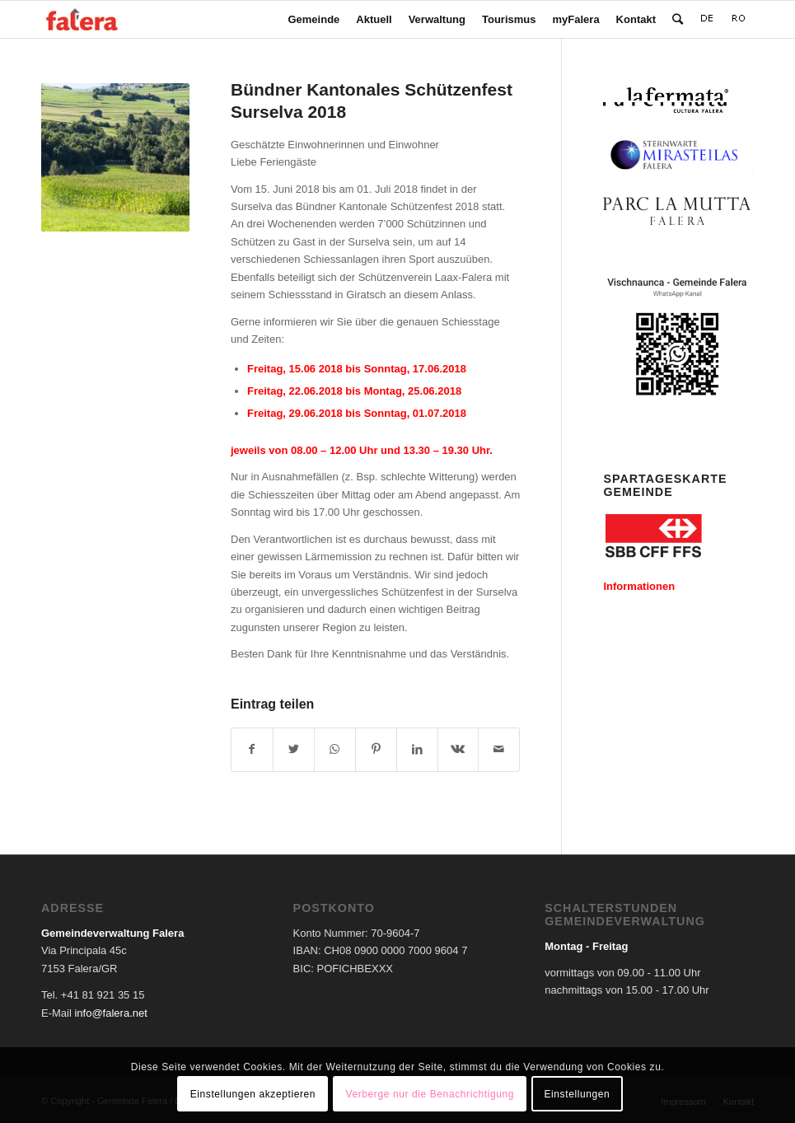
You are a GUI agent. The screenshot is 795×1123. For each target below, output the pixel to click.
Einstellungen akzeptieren (253, 1094)
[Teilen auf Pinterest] (376, 749)
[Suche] (677, 19)
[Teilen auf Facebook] (252, 749)
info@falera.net (110, 1013)
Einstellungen (577, 1094)
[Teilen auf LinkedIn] (417, 749)
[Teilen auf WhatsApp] (335, 749)
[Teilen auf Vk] (458, 749)
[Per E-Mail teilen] (499, 749)
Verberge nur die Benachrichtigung (429, 1094)
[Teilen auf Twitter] (294, 749)
